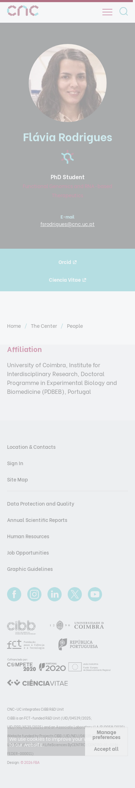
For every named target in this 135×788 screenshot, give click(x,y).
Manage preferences (106, 734)
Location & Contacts (31, 446)
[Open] (107, 12)
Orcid (67, 261)
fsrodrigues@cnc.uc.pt (67, 223)
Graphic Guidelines (30, 568)
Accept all (106, 748)
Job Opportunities (28, 552)
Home (14, 325)
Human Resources (28, 536)
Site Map (17, 479)
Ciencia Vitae (67, 279)
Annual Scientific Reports (37, 519)
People (75, 325)
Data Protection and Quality (40, 503)
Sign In (15, 463)
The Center (44, 325)
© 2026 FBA (30, 762)
